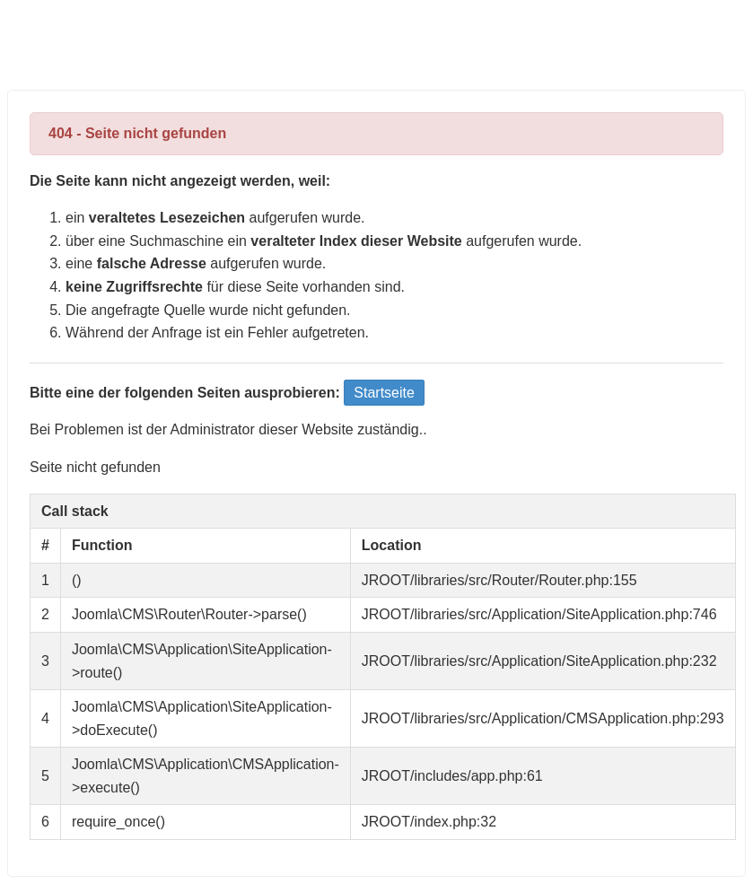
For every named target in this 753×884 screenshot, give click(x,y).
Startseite (384, 392)
